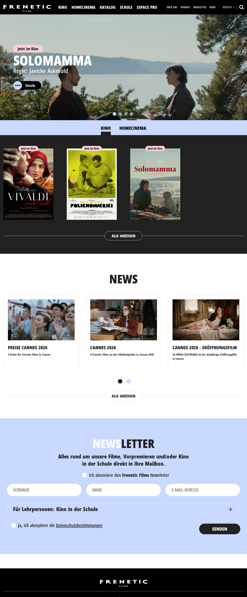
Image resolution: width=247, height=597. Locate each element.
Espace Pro (147, 7)
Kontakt (185, 7)
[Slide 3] (125, 114)
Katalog (107, 7)
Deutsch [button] (227, 7)
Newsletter (199, 7)
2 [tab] (128, 381)
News (213, 7)
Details (24, 85)
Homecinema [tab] (132, 128)
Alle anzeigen (123, 235)
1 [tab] (119, 381)
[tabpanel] (123, 191)
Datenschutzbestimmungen (79, 525)
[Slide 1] (114, 114)
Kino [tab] (106, 128)
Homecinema (83, 7)
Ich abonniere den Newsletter (129, 475)
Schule (126, 7)
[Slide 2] (120, 114)
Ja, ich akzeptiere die (60, 525)
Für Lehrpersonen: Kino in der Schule (55, 509)
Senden (219, 529)
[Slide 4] (131, 114)
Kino (62, 7)
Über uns (172, 7)
